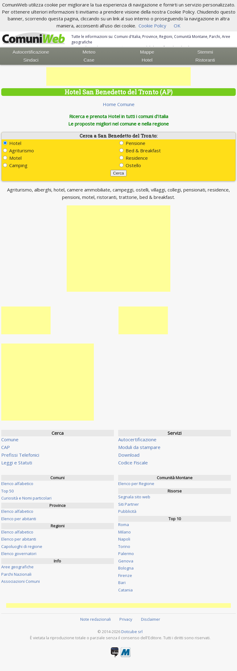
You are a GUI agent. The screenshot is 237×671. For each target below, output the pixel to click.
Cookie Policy (152, 26)
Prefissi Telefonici (20, 455)
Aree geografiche (17, 567)
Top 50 (7, 491)
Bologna (126, 568)
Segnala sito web (134, 497)
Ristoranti (205, 60)
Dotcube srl (132, 631)
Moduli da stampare (139, 447)
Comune (10, 439)
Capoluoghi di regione (21, 546)
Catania (125, 590)
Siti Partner (128, 504)
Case (89, 60)
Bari (122, 582)
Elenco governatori (18, 553)
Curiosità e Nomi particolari (26, 498)
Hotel (147, 60)
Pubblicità (127, 511)
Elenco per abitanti (18, 518)
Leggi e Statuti (16, 462)
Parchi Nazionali (16, 574)
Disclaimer (150, 619)
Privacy (125, 619)
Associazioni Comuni (20, 581)
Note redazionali (95, 619)
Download (128, 455)
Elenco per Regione (136, 483)
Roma (123, 524)
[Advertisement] (118, 76)
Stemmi (205, 52)
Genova (125, 561)
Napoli (124, 539)
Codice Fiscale (133, 462)
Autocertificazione (31, 52)
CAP (5, 447)
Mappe (147, 52)
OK (177, 26)
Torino (124, 546)
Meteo (88, 52)
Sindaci (30, 60)
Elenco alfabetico (17, 483)
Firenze (125, 575)
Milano (124, 532)
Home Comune (119, 104)
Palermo (126, 553)
